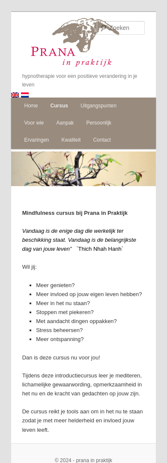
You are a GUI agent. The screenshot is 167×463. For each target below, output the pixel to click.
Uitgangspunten (98, 106)
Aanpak (65, 123)
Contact (101, 140)
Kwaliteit (71, 140)
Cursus (59, 106)
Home (31, 106)
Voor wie (34, 123)
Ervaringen (36, 140)
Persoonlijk (98, 123)
